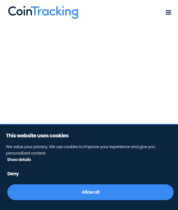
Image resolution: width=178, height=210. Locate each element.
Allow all (90, 192)
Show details (19, 159)
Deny (13, 173)
